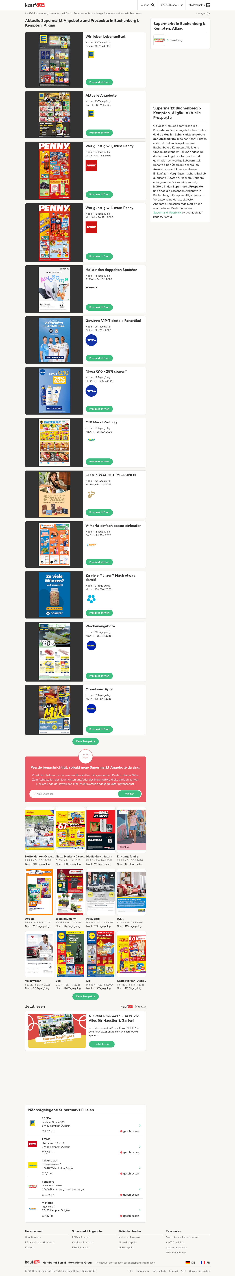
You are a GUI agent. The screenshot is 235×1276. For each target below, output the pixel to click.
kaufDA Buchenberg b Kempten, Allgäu (47, 13)
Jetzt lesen (102, 1044)
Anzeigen (203, 13)
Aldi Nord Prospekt (129, 1237)
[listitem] (39, 836)
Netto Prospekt (127, 1242)
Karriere (29, 1247)
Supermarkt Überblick (167, 212)
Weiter (129, 794)
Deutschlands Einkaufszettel (182, 1237)
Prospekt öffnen (99, 82)
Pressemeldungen (176, 1252)
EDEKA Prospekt (81, 1237)
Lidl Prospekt (126, 1247)
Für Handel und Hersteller (39, 1242)
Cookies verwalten (199, 1271)
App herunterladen (176, 1247)
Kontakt (173, 1271)
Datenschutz (126, 784)
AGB (183, 1271)
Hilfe (130, 1271)
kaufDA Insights (175, 1242)
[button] (85, 60)
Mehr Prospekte (85, 741)
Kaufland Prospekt (82, 1242)
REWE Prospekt (81, 1247)
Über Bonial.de (33, 1237)
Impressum (142, 1271)
